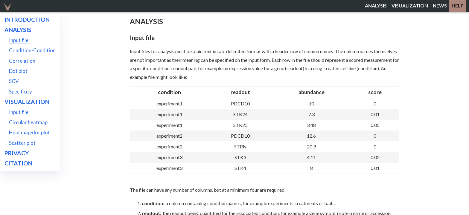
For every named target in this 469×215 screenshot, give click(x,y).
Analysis (17, 29)
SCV (14, 81)
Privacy (16, 153)
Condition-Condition (32, 50)
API (9, 173)
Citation (18, 163)
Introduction (27, 19)
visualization (410, 5)
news (440, 5)
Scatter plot (22, 143)
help (458, 5)
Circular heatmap (28, 122)
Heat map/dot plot (29, 132)
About (14, 183)
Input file (18, 40)
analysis (376, 5)
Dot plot (18, 71)
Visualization (26, 101)
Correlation (22, 61)
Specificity (20, 91)
